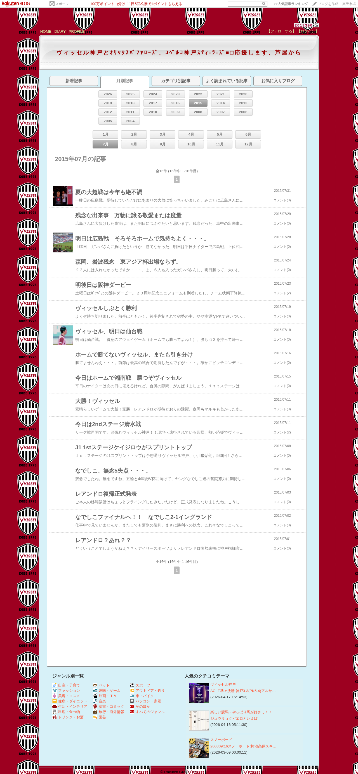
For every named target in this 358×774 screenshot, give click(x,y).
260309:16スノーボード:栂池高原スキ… (243, 746)
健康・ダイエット (69, 701)
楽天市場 (349, 4)
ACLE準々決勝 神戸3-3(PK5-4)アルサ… (243, 691)
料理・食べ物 (66, 712)
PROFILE (77, 31)
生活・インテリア (69, 706)
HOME (45, 31)
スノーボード (221, 740)
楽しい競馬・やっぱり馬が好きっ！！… (243, 712)
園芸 (99, 717)
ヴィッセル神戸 (223, 684)
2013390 (304, 25)
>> (291, 4)
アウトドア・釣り (147, 690)
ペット (101, 685)
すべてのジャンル (147, 712)
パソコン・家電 (145, 701)
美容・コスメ (66, 696)
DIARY (60, 31)
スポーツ (62, 4)
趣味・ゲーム (107, 690)
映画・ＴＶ (105, 696)
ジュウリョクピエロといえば (234, 718)
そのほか (140, 706)
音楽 (99, 701)
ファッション (66, 690)
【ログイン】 (308, 31)
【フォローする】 (281, 31)
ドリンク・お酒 (68, 717)
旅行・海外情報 (108, 712)
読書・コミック (108, 706)
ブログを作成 (328, 4)
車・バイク (142, 696)
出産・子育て (66, 685)
